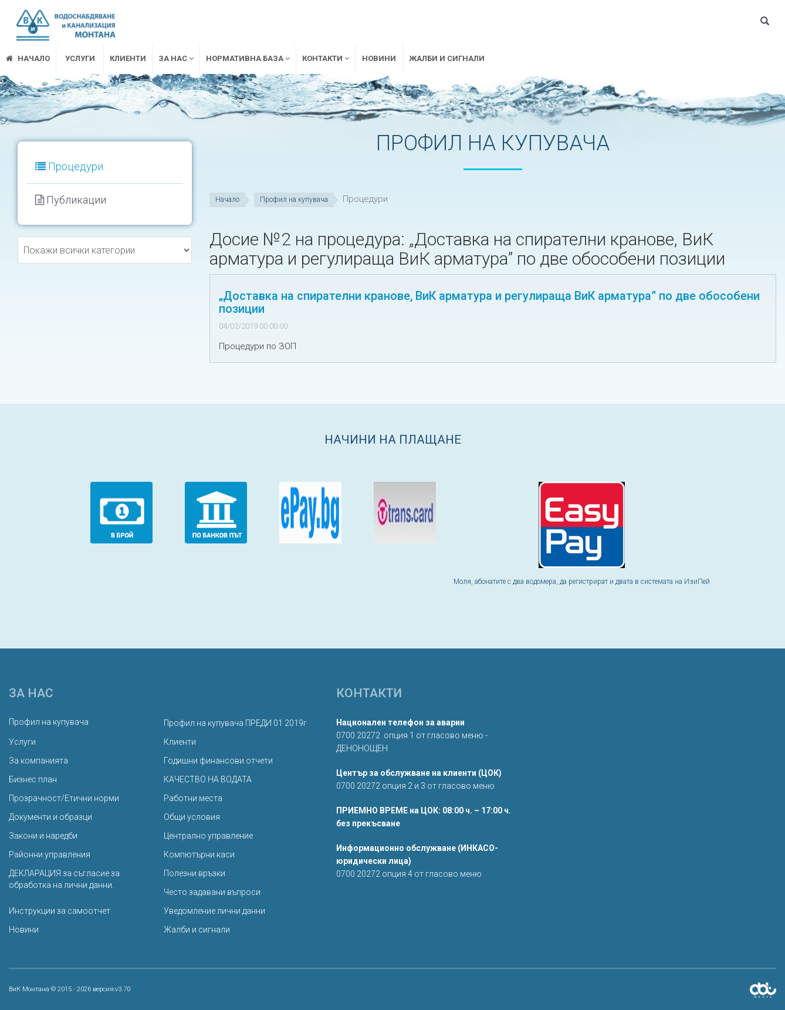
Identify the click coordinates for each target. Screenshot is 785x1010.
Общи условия (192, 817)
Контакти (325, 58)
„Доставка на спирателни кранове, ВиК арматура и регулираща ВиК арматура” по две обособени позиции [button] (489, 302)
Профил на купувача (294, 199)
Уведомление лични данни (214, 911)
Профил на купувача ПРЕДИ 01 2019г (235, 723)
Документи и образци (50, 817)
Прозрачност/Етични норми (64, 798)
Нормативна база (248, 58)
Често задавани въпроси (212, 892)
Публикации (70, 200)
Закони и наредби (43, 835)
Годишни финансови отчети (218, 760)
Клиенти (128, 58)
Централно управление (208, 835)
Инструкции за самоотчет (59, 911)
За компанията (38, 760)
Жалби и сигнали (447, 58)
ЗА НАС (176, 58)
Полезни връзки (194, 873)
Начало (227, 199)
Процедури (69, 166)
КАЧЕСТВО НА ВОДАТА (208, 779)
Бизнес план (33, 779)
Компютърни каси (199, 854)
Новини (379, 58)
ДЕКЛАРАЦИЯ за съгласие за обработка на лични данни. (64, 879)
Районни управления (49, 854)
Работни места (193, 798)
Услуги (80, 58)
